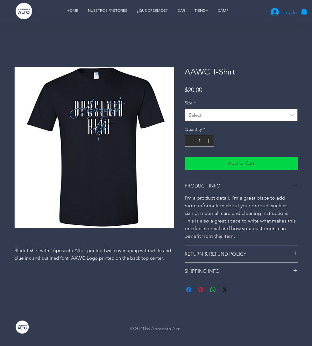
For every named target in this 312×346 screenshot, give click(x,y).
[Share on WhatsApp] (213, 289)
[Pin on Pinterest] (201, 289)
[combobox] (241, 115)
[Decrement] (190, 140)
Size (190, 103)
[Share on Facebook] (189, 289)
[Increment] (209, 140)
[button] (304, 11)
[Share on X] (225, 289)
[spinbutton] (199, 140)
